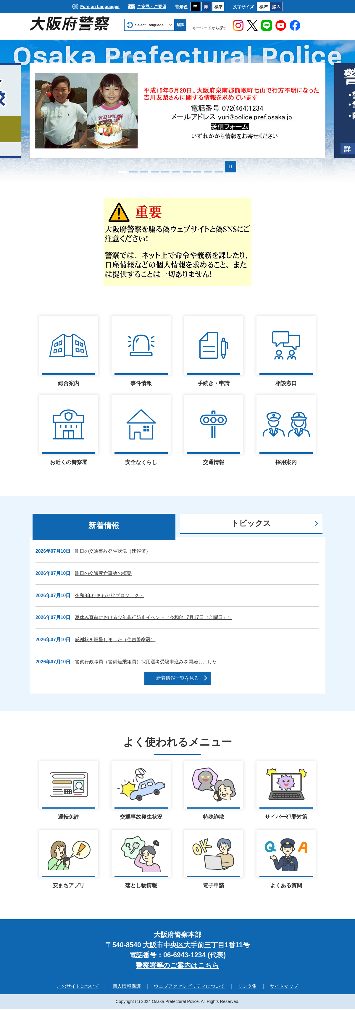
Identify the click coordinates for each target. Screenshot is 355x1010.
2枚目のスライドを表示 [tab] (133, 172)
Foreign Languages (100, 6)
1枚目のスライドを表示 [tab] (122, 172)
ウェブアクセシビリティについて (189, 987)
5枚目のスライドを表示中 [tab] (165, 172)
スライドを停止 (231, 167)
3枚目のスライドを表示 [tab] (144, 172)
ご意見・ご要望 (151, 6)
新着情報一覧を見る (177, 678)
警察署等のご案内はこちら (177, 966)
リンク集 (247, 987)
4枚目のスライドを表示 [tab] (154, 172)
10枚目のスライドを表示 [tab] (218, 172)
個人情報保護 (126, 987)
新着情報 (103, 525)
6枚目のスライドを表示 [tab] (176, 172)
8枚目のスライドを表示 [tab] (197, 172)
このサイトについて (78, 987)
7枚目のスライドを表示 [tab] (186, 172)
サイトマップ (284, 987)
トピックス (251, 523)
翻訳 (180, 24)
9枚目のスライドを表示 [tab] (208, 172)
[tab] (104, 527)
